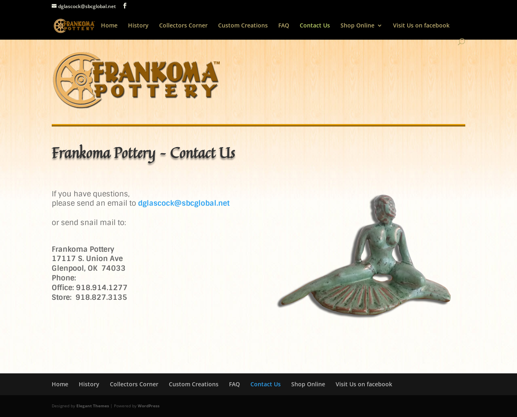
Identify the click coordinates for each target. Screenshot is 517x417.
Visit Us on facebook (421, 26)
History (138, 26)
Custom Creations (243, 26)
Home (109, 26)
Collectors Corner (183, 26)
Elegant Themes (92, 406)
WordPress (149, 406)
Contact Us (315, 26)
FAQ (283, 26)
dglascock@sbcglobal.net (183, 203)
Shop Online (357, 26)
